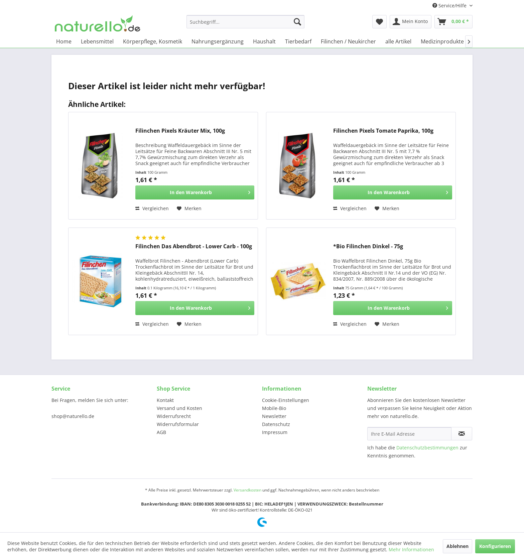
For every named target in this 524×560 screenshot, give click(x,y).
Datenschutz (276, 424)
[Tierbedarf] (298, 41)
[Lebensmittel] (97, 41)
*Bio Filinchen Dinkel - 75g (368, 246)
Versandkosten (247, 490)
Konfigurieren (495, 546)
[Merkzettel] (379, 21)
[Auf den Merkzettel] (189, 208)
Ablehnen (457, 546)
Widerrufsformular (178, 424)
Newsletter (274, 416)
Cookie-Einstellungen (285, 400)
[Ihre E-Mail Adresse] (409, 433)
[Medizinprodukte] (442, 41)
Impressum (274, 432)
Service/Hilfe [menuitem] (450, 5)
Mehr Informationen (411, 549)
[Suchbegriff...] (245, 21)
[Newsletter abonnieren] (461, 433)
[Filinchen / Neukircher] (348, 41)
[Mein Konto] (410, 21)
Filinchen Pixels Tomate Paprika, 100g (383, 130)
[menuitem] (245, 21)
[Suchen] (297, 21)
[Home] (63, 41)
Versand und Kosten (179, 408)
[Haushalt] (264, 41)
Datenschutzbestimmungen (427, 447)
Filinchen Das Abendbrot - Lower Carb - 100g (193, 246)
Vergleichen (152, 208)
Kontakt (165, 400)
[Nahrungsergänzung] (217, 41)
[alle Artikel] (398, 41)
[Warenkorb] (453, 21)
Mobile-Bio (274, 408)
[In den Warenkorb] (194, 192)
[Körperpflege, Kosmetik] (152, 41)
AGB (161, 432)
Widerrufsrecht (174, 416)
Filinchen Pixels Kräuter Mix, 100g (180, 130)
